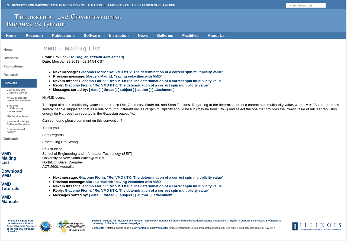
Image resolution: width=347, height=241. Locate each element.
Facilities (190, 35)
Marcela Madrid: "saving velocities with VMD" (124, 76)
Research (34, 35)
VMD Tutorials (10, 186)
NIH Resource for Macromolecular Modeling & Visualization (54, 5)
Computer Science (249, 220)
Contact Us (98, 228)
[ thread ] (109, 90)
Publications (63, 35)
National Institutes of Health (175, 220)
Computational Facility (16, 130)
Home (11, 35)
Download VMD (11, 173)
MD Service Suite (17, 116)
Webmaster (161, 228)
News (143, 35)
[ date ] (95, 90)
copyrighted (139, 228)
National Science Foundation (209, 220)
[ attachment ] (163, 90)
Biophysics (272, 220)
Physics (233, 220)
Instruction (118, 35)
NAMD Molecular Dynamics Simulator (19, 99)
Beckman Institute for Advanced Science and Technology (124, 220)
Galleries (165, 35)
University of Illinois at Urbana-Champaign (141, 5)
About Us (216, 35)
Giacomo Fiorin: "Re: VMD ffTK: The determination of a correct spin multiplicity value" (151, 72)
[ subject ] (126, 90)
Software (92, 35)
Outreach (11, 139)
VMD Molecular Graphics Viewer (17, 91)
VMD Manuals (10, 199)
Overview (11, 58)
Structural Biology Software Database (18, 123)
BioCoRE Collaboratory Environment (15, 108)
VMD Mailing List (8, 158)
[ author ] (142, 90)
